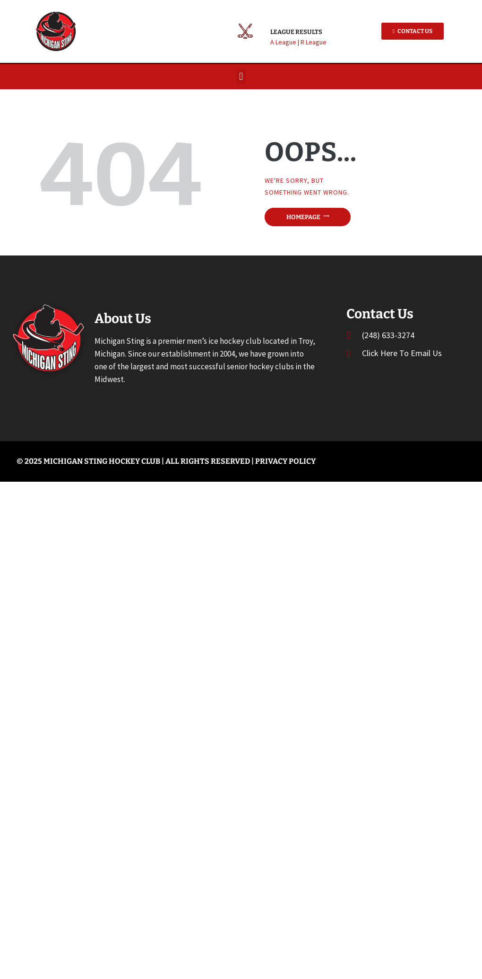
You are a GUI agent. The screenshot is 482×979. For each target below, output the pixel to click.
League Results (296, 31)
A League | (285, 42)
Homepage (303, 217)
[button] (240, 77)
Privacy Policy (285, 461)
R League (314, 42)
